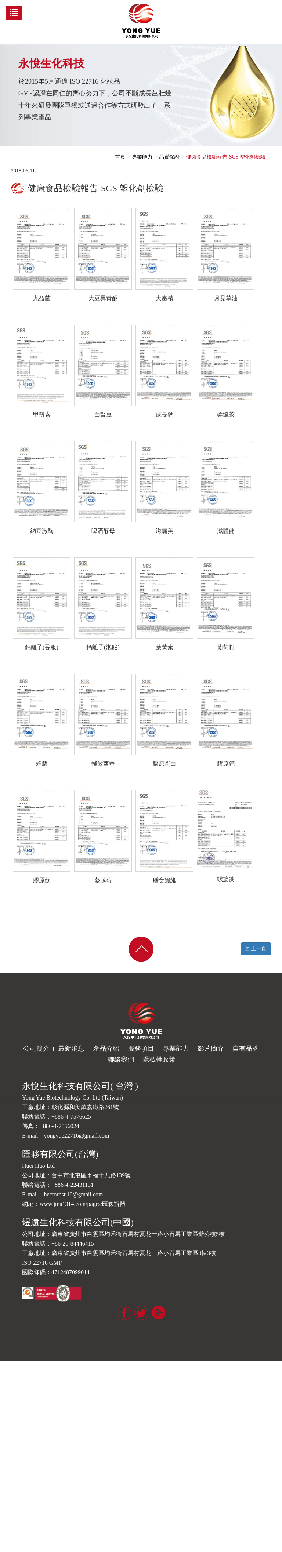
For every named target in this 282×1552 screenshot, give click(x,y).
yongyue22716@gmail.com (76, 1136)
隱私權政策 (159, 1059)
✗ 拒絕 (7, 1386)
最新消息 (71, 1048)
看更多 (10, 1460)
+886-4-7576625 (71, 1116)
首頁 (120, 157)
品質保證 (169, 157)
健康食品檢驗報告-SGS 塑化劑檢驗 (225, 157)
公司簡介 (36, 1048)
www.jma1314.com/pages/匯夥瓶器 (83, 1204)
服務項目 (141, 1048)
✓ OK (118, 1548)
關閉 (5, 1364)
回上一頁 (256, 948)
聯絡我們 (121, 1059)
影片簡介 (211, 1048)
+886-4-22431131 (72, 1185)
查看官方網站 (37, 1460)
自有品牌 (245, 1048)
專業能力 (142, 157)
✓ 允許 (7, 1379)
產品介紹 (106, 1048)
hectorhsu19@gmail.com (73, 1194)
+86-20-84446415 (72, 1243)
